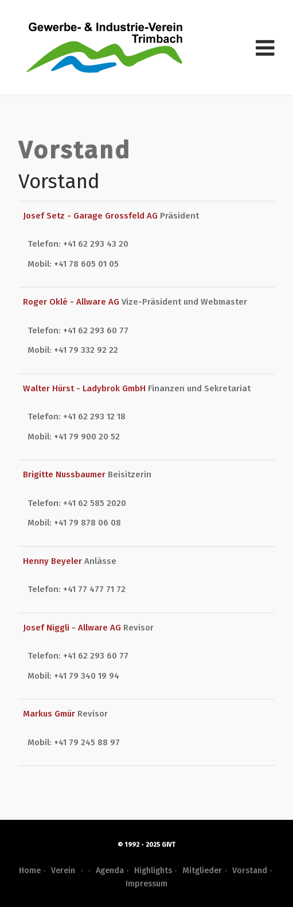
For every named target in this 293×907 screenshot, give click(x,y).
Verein (68, 870)
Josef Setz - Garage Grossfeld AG (91, 216)
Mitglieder (202, 870)
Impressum (146, 884)
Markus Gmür (50, 714)
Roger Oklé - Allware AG (72, 302)
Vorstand (249, 870)
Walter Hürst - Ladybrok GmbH (85, 388)
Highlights (153, 870)
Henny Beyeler (53, 561)
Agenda (110, 870)
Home (30, 870)
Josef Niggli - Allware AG (73, 627)
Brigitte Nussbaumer (65, 474)
